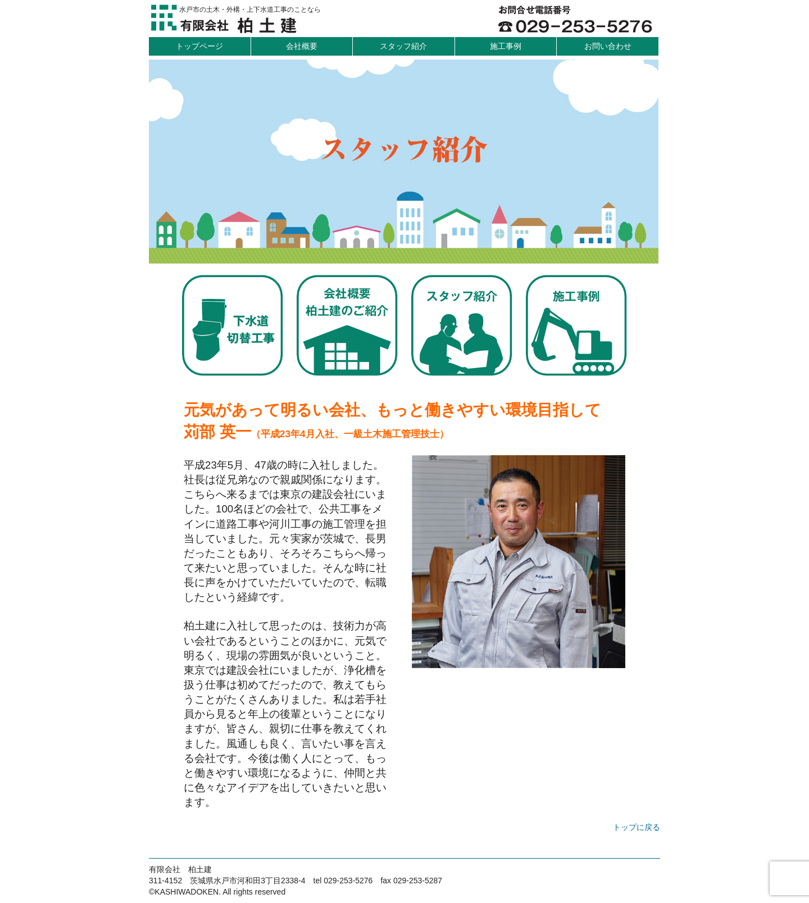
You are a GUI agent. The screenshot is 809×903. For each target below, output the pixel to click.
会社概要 (301, 46)
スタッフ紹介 (403, 46)
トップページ (199, 46)
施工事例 (505, 46)
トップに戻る (636, 827)
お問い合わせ (607, 46)
